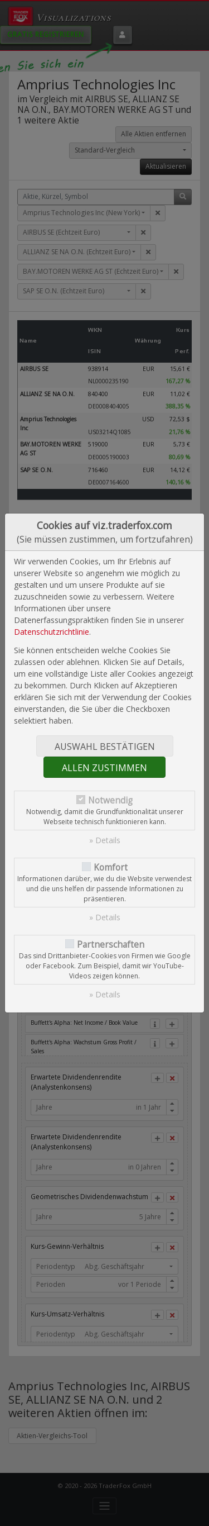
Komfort (111, 867)
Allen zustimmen (104, 768)
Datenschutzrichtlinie (51, 631)
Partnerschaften (110, 944)
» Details (104, 840)
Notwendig (110, 800)
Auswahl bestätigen (105, 746)
